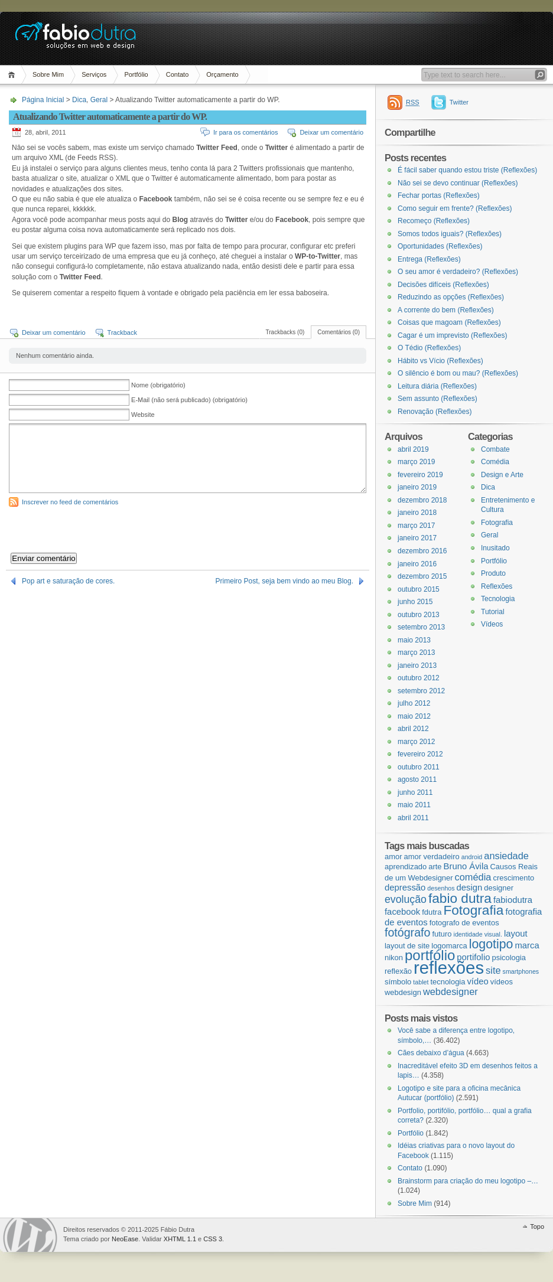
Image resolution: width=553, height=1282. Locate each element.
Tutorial (493, 612)
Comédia (495, 462)
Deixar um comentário (331, 132)
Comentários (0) (338, 332)
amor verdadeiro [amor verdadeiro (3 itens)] (432, 856)
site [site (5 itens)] (493, 970)
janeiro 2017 (417, 538)
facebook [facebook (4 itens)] (402, 911)
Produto (493, 573)
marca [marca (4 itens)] (527, 945)
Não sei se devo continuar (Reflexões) (458, 183)
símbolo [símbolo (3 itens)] (398, 981)
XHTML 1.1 (180, 1238)
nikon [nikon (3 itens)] (394, 957)
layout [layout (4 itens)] (516, 933)
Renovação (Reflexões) (434, 411)
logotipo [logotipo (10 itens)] (491, 944)
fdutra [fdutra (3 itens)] (431, 912)
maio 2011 (414, 805)
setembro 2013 (421, 627)
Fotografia (497, 522)
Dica (79, 100)
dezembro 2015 (422, 576)
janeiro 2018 (417, 512)
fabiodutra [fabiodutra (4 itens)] (512, 900)
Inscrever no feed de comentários (70, 501)
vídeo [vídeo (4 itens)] (477, 981)
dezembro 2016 (422, 551)
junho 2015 (415, 602)
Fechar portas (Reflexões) (439, 195)
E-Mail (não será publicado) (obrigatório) (189, 399)
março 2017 (416, 525)
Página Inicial (13, 75)
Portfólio (136, 74)
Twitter (459, 102)
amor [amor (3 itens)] (393, 856)
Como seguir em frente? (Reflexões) (455, 208)
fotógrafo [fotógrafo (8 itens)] (407, 932)
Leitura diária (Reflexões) (437, 386)
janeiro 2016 (417, 564)
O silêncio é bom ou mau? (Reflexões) (458, 373)
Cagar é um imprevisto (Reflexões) (452, 335)
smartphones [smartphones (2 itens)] (521, 971)
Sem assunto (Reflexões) (437, 398)
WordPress (30, 1235)
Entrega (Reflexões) (429, 259)
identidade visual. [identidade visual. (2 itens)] (478, 934)
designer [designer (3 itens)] (498, 887)
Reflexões (496, 586)
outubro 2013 (419, 615)
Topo (537, 1226)
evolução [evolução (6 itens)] (406, 899)
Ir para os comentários (245, 132)
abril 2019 (413, 449)
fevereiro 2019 (420, 475)
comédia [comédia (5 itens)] (473, 877)
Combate (495, 449)
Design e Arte (502, 475)
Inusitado (495, 548)
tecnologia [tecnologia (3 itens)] (447, 981)
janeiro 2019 (417, 487)
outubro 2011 (419, 767)
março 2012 (416, 742)
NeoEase (125, 1238)
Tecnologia (498, 599)
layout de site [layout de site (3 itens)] (407, 945)
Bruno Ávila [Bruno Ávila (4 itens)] (466, 866)
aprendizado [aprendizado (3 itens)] (406, 866)
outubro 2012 (419, 678)
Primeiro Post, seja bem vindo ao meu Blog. (284, 581)
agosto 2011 (417, 779)
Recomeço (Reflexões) (434, 221)
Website (143, 414)
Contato (177, 74)
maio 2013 (414, 640)
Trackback (122, 332)
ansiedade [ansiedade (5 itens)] (506, 855)
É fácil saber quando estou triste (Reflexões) (467, 170)
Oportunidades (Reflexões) (440, 246)
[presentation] (98, 530)
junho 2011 (415, 792)
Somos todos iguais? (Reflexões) (450, 234)
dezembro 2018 (422, 500)
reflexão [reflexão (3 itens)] (398, 971)
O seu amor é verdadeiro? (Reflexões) (458, 272)
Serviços (94, 74)
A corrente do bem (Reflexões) (446, 310)
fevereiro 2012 (420, 754)
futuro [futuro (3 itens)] (441, 933)
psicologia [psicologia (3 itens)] (509, 957)
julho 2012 (414, 703)
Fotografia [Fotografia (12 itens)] (473, 910)
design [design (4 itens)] (470, 887)
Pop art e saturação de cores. (68, 581)
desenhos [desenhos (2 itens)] (440, 888)
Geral (99, 100)
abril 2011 (413, 818)
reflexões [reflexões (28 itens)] (449, 967)
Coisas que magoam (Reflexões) (449, 322)
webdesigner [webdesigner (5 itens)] (450, 991)
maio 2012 (414, 716)
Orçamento (222, 74)
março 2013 (416, 652)
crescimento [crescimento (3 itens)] (513, 877)
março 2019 (416, 462)
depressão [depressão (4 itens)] (405, 887)
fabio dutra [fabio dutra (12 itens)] (460, 898)
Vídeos (492, 624)
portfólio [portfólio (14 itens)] (430, 955)
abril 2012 (413, 729)
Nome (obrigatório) (158, 385)
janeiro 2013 (417, 665)
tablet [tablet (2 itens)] (420, 982)
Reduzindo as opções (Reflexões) (451, 297)
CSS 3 (212, 1238)
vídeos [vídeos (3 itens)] (501, 981)
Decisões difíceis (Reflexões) (443, 284)
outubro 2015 (419, 589)
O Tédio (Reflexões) (429, 348)
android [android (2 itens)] (472, 856)
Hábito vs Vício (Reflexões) (440, 361)
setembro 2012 (421, 691)
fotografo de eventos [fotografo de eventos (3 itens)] (464, 922)
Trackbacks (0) (285, 332)
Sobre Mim (48, 74)
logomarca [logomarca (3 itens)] (449, 945)
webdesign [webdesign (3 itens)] (403, 992)
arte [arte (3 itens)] (434, 866)
